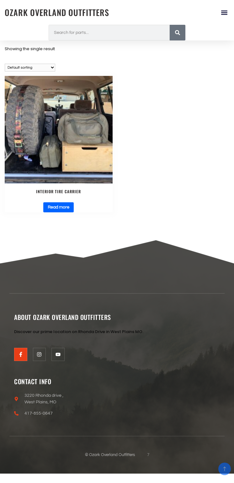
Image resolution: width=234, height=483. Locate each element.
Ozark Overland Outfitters (57, 12)
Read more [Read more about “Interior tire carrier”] (58, 207)
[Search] (177, 32)
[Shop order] (30, 68)
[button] (224, 12)
